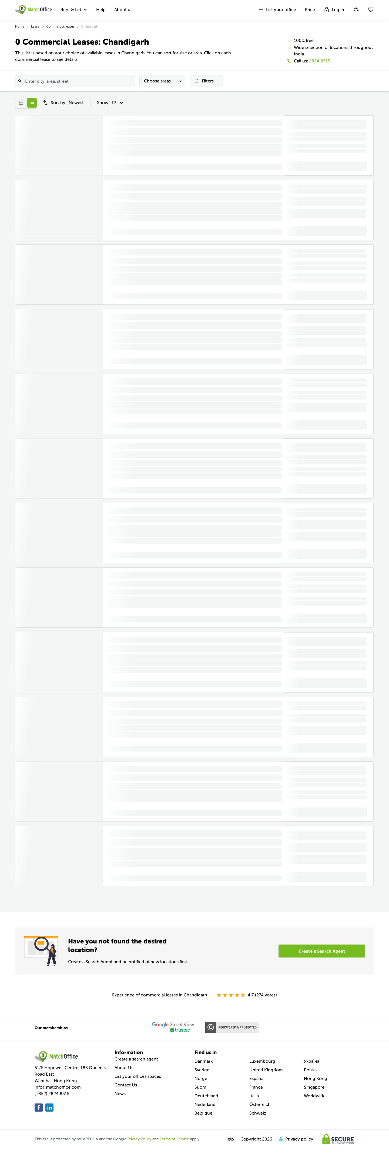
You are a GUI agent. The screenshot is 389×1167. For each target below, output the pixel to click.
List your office (277, 10)
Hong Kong (315, 1078)
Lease (35, 26)
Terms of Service (174, 1139)
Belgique (203, 1113)
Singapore (314, 1087)
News (120, 1093)
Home (19, 26)
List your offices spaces (138, 1076)
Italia (254, 1095)
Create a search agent (136, 1059)
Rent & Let (71, 9)
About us (123, 9)
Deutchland (206, 1095)
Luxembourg (262, 1061)
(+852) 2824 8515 (52, 1093)
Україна (311, 1061)
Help (101, 9)
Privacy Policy (139, 1139)
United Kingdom (266, 1070)
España (256, 1078)
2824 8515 (319, 61)
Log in (334, 10)
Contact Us (126, 1085)
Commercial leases (60, 26)
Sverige (201, 1070)
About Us (124, 1067)
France (256, 1087)
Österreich (260, 1104)
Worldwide (315, 1095)
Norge (200, 1078)
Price (310, 9)
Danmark (203, 1061)
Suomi (200, 1087)
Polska (310, 1070)
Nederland (205, 1104)
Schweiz (257, 1113)
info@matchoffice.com (58, 1087)
